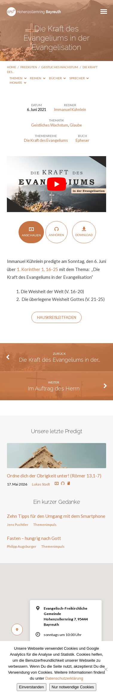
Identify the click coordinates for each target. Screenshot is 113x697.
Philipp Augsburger (21, 546)
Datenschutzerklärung (64, 678)
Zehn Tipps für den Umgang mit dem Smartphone (56, 516)
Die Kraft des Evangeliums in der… (59, 360)
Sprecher (79, 78)
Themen (18, 78)
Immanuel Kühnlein (70, 109)
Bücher (57, 78)
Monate (18, 82)
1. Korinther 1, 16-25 (37, 269)
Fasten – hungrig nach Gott (34, 538)
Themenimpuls (44, 524)
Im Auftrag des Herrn (54, 388)
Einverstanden (31, 687)
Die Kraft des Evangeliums (46, 140)
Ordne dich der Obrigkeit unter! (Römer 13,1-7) (54, 475)
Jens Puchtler (17, 524)
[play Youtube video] (56, 184)
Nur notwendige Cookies (73, 687)
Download (84, 232)
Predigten (28, 67)
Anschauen (31, 231)
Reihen (37, 78)
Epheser (82, 140)
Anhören (56, 231)
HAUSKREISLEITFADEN (56, 317)
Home (11, 67)
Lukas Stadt (41, 484)
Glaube (76, 125)
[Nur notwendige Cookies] (106, 669)
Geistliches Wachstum (59, 67)
